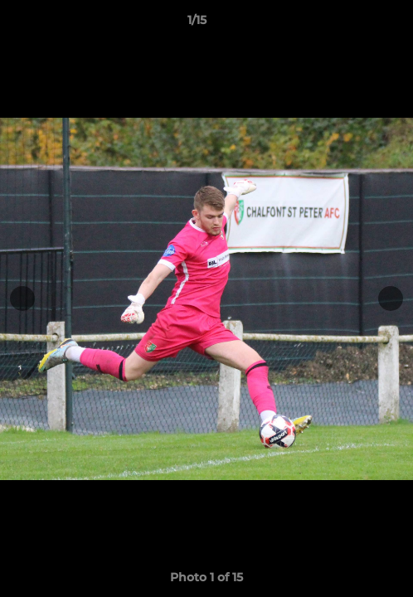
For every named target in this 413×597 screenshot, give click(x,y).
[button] (353, 24)
